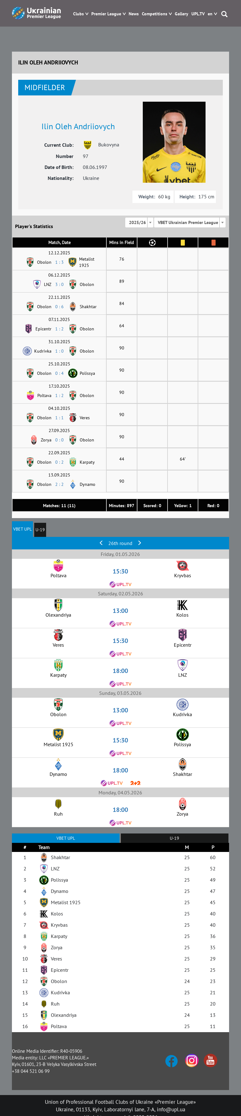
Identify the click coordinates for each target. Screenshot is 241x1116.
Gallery (181, 14)
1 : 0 (59, 351)
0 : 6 (59, 306)
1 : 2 (59, 329)
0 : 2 (59, 462)
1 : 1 (59, 417)
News (134, 14)
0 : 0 (59, 440)
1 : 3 (59, 262)
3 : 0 (59, 284)
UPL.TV (198, 14)
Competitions (154, 14)
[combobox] (139, 222)
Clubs (78, 14)
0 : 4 (59, 373)
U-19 (40, 530)
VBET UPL (22, 529)
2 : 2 (59, 484)
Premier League (106, 14)
